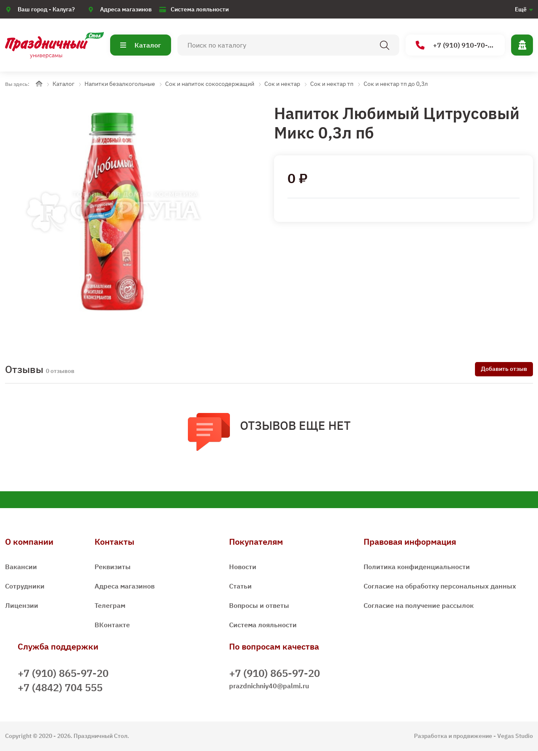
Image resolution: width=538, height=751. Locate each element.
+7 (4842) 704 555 (60, 687)
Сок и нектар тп (331, 84)
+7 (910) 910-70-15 (456, 45)
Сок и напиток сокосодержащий (209, 84)
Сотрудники (25, 586)
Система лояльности (200, 9)
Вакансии (21, 566)
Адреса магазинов (126, 9)
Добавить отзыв (504, 369)
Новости (242, 566)
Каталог (140, 45)
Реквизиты (113, 566)
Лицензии (21, 605)
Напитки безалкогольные (119, 84)
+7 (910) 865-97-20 (63, 673)
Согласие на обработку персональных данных (440, 586)
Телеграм (110, 605)
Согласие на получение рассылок (419, 605)
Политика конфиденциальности (417, 566)
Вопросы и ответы (259, 605)
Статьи (240, 586)
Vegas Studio (515, 736)
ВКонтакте (112, 625)
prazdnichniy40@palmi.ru (269, 686)
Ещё (521, 9)
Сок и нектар (282, 84)
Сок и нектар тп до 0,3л (396, 84)
